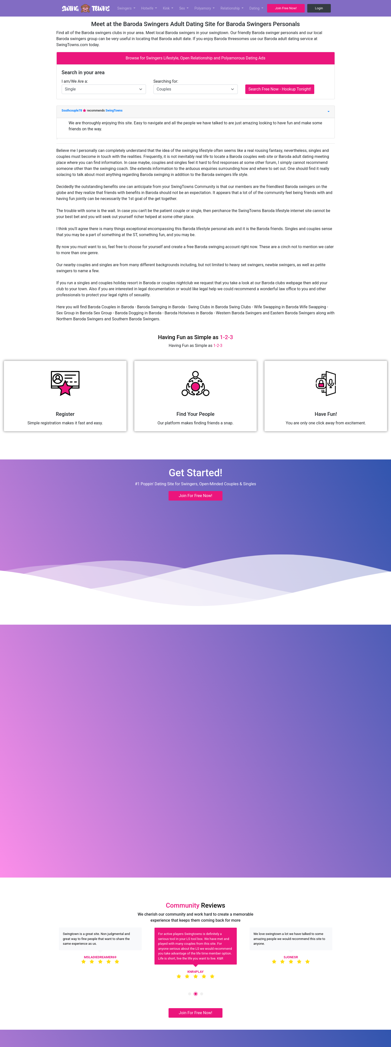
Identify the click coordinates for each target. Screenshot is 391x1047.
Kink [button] (167, 8)
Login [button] (319, 8)
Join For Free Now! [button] (195, 495)
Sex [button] (182, 8)
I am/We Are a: (75, 81)
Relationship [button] (230, 8)
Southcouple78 (72, 110)
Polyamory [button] (203, 8)
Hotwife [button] (147, 8)
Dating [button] (254, 8)
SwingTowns (114, 110)
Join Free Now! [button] (286, 8)
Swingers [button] (125, 8)
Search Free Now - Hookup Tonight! (280, 89)
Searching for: (165, 81)
